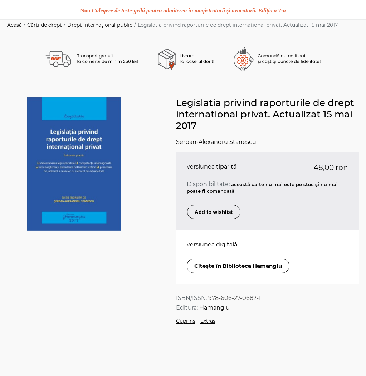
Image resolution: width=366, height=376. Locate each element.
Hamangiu (214, 307)
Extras (207, 321)
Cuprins (185, 321)
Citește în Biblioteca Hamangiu (238, 265)
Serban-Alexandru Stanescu (216, 142)
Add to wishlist (214, 212)
